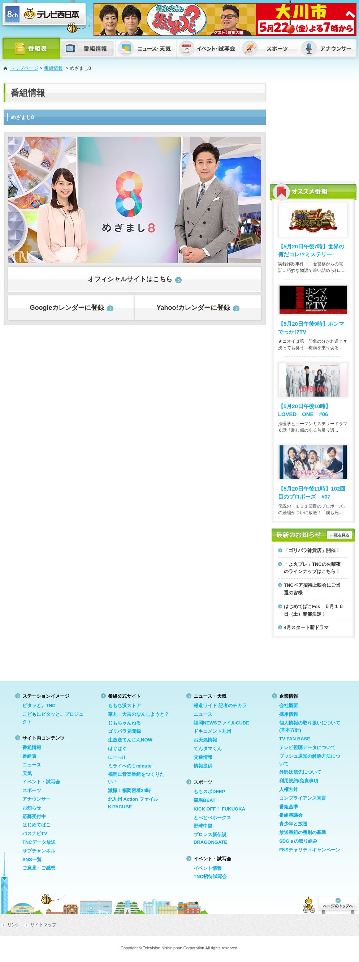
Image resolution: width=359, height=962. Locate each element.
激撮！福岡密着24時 (129, 790)
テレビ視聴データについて (307, 747)
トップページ (24, 68)
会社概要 (288, 705)
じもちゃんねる (124, 723)
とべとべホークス (212, 817)
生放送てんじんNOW (130, 740)
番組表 (29, 756)
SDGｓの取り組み (298, 841)
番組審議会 (291, 815)
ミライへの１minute (130, 766)
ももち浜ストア (124, 705)
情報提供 (203, 766)
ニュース (31, 765)
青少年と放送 (293, 823)
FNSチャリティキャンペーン (309, 849)
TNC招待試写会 (210, 876)
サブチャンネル (38, 851)
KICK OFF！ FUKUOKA (219, 809)
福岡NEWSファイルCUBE (221, 723)
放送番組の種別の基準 (302, 832)
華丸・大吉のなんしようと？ (138, 714)
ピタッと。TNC (39, 705)
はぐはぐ (117, 748)
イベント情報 (208, 868)
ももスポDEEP (209, 791)
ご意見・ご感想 (38, 868)
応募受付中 (34, 816)
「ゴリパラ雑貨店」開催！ (312, 550)
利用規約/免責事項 (298, 780)
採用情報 (288, 714)
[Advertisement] (313, 128)
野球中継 (203, 826)
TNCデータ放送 (39, 842)
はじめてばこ (36, 825)
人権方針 (288, 789)
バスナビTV (34, 833)
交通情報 (203, 757)
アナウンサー (36, 799)
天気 (27, 773)
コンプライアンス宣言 (302, 798)
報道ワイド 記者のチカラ (220, 705)
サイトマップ (43, 924)
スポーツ (31, 790)
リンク (13, 924)
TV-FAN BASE (294, 738)
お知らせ (31, 808)
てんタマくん (208, 748)
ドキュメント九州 (212, 731)
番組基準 (288, 806)
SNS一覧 (32, 859)
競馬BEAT (204, 800)
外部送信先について (300, 772)
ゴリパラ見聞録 (124, 731)
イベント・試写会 (41, 781)
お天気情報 (205, 740)
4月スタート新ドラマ (306, 627)
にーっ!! (116, 757)
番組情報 (53, 68)
